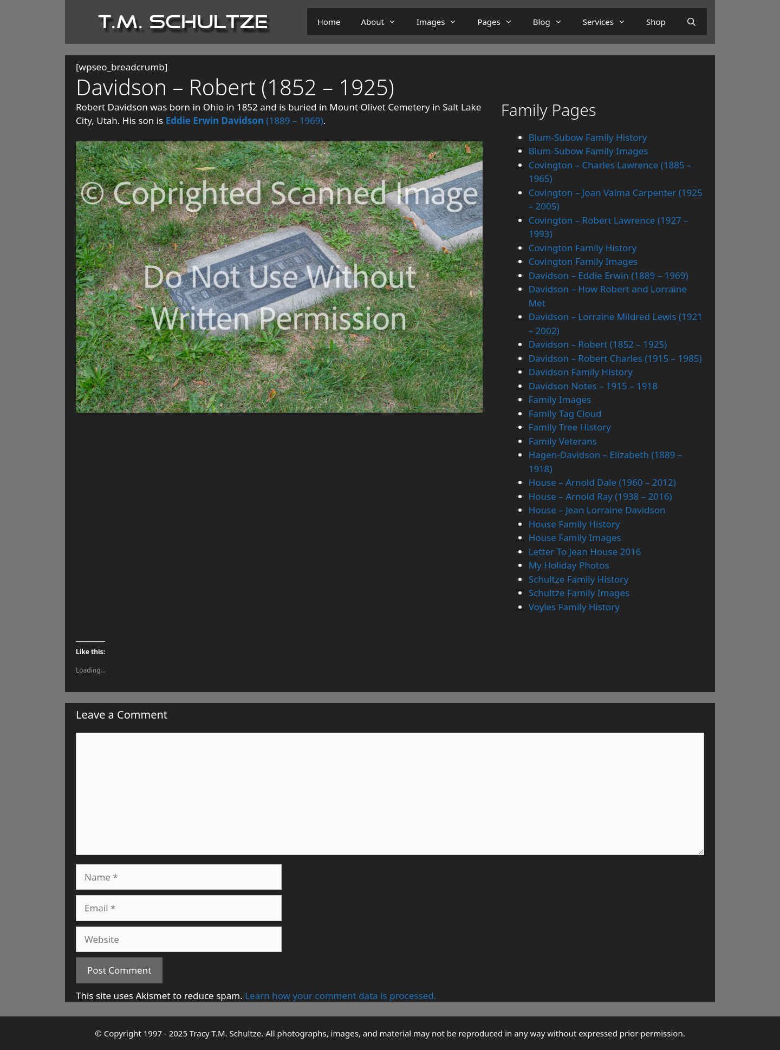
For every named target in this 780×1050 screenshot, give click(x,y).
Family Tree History (570, 427)
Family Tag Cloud (565, 413)
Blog (553, 21)
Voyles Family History (574, 607)
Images (442, 21)
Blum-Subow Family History (588, 137)
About (383, 21)
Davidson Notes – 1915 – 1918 (593, 386)
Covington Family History (582, 248)
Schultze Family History (578, 579)
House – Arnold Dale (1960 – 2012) (602, 482)
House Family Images (575, 537)
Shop (656, 21)
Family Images (560, 399)
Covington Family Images (583, 261)
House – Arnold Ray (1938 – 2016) (600, 496)
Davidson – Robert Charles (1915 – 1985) (615, 358)
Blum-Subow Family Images (588, 151)
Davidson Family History (581, 372)
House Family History (574, 524)
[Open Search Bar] (691, 21)
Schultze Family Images (579, 592)
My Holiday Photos (569, 565)
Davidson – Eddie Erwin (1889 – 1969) (608, 275)
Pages (499, 21)
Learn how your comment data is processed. (340, 995)
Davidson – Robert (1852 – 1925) (598, 344)
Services (609, 21)
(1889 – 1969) (244, 120)
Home (329, 21)
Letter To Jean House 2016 (585, 551)
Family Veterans (563, 441)
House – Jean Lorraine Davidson (597, 510)
